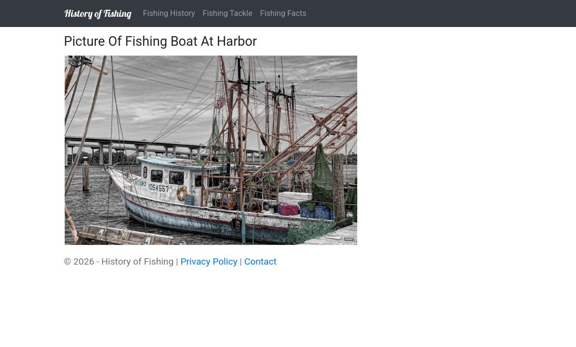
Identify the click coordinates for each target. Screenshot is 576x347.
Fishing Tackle (228, 13)
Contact (260, 261)
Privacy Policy (208, 261)
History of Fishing (98, 13)
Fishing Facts (283, 13)
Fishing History (169, 13)
